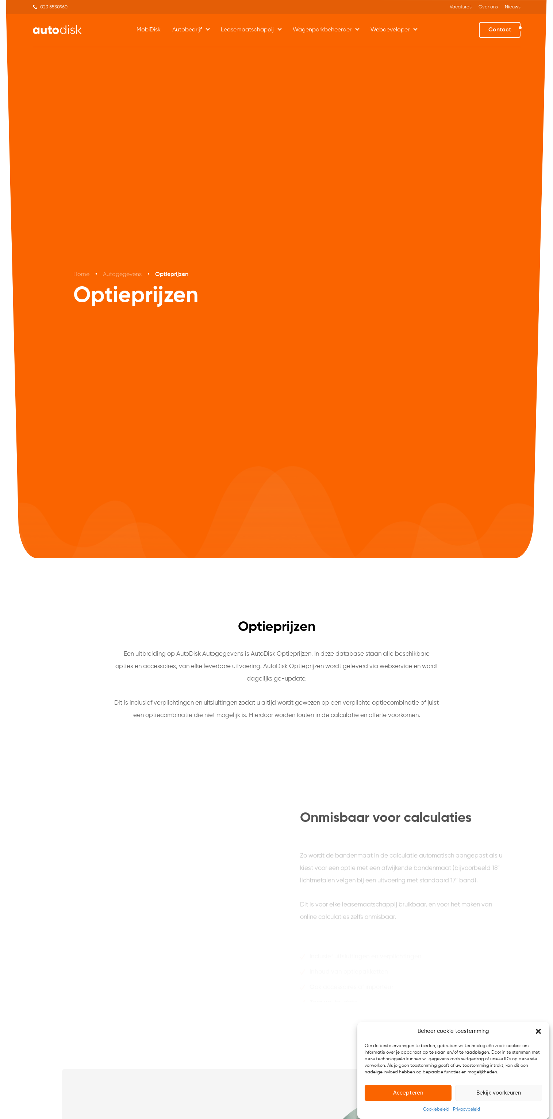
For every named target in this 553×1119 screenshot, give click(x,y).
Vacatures (461, 7)
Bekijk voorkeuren (498, 1093)
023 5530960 (54, 7)
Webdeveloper (390, 30)
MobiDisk (149, 30)
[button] (538, 1031)
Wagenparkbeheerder (322, 30)
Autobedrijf (187, 30)
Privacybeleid (466, 1109)
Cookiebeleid (436, 1109)
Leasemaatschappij (247, 30)
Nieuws (513, 7)
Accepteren (408, 1093)
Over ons (488, 7)
